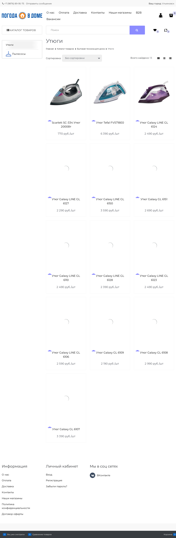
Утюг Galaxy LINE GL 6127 (66, 201)
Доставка (80, 12)
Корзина (168, 534)
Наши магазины (120, 12)
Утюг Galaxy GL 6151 (154, 199)
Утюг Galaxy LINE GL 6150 (110, 201)
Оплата (64, 12)
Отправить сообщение (39, 3)
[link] (158, 58)
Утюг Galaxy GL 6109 (110, 352)
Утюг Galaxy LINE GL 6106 (66, 354)
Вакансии (53, 19)
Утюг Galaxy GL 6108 (154, 352)
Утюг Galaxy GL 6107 (66, 429)
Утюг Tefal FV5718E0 (110, 122)
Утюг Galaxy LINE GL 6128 (110, 278)
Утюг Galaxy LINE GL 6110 (66, 278)
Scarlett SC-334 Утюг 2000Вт (66, 124)
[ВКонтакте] (92, 475)
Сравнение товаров (41, 534)
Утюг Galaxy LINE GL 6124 (154, 124)
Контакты (98, 12)
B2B (138, 12)
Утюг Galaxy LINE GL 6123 (154, 278)
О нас (50, 12)
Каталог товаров (23, 30)
